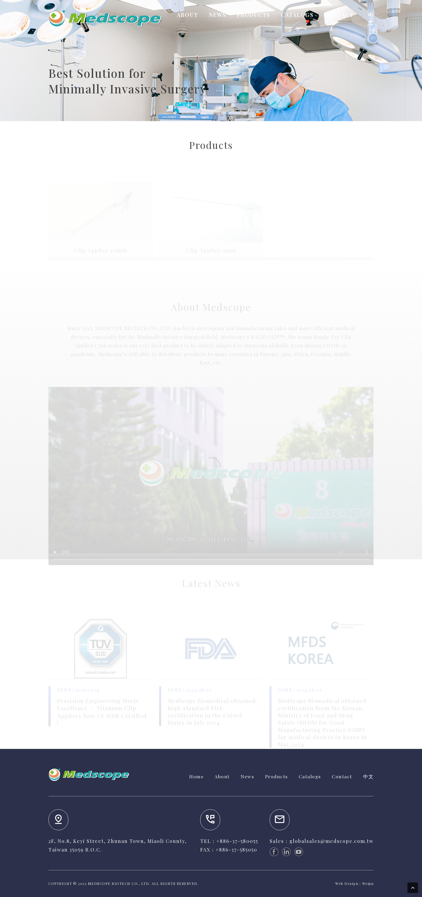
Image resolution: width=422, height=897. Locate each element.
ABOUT (187, 14)
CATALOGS (297, 14)
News (247, 776)
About (222, 776)
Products (276, 776)
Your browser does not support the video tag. (211, 474)
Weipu (368, 883)
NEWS (217, 14)
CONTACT (339, 14)
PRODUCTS (253, 14)
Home (196, 776)
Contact (342, 776)
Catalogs (310, 776)
